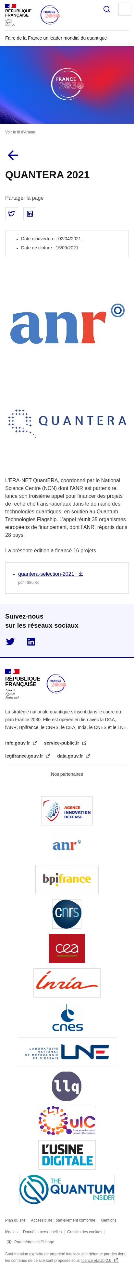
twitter (10, 641)
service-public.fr (62, 743)
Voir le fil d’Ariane (20, 132)
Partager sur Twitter (11, 213)
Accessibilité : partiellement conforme (63, 1220)
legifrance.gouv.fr (24, 756)
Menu (124, 9)
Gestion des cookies (85, 1232)
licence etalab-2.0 (96, 1260)
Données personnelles (43, 1232)
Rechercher (106, 9)
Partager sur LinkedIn (29, 213)
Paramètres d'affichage (34, 1242)
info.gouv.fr (18, 743)
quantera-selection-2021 (47, 574)
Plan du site (16, 1220)
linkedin (31, 641)
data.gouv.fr (70, 756)
